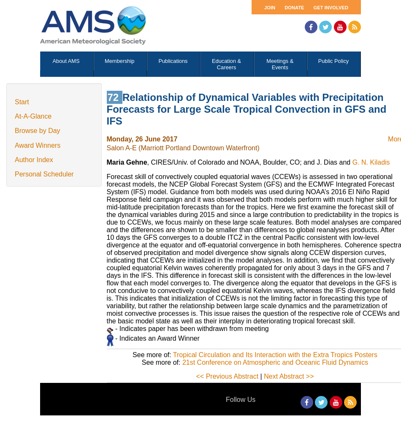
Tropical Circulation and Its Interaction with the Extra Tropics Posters (275, 354)
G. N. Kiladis (371, 162)
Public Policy (333, 61)
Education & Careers (226, 64)
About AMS (66, 61)
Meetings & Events (279, 64)
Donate (294, 7)
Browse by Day (37, 130)
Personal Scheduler (44, 174)
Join (269, 7)
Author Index (34, 159)
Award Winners (37, 145)
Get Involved (331, 7)
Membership (119, 61)
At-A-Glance (33, 116)
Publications (172, 61)
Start (22, 102)
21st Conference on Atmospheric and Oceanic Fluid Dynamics (275, 362)
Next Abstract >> (289, 376)
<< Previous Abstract (227, 376)
